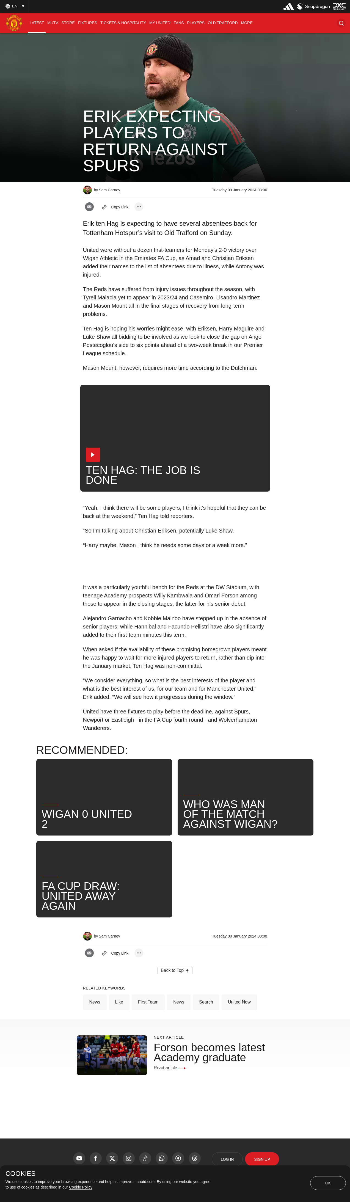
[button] (341, 23)
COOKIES (20, 1173)
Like (119, 1002)
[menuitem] (37, 23)
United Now (239, 1002)
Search (206, 1002)
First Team (148, 1002)
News (94, 1002)
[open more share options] (138, 206)
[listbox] (14, 6)
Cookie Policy (80, 1187)
